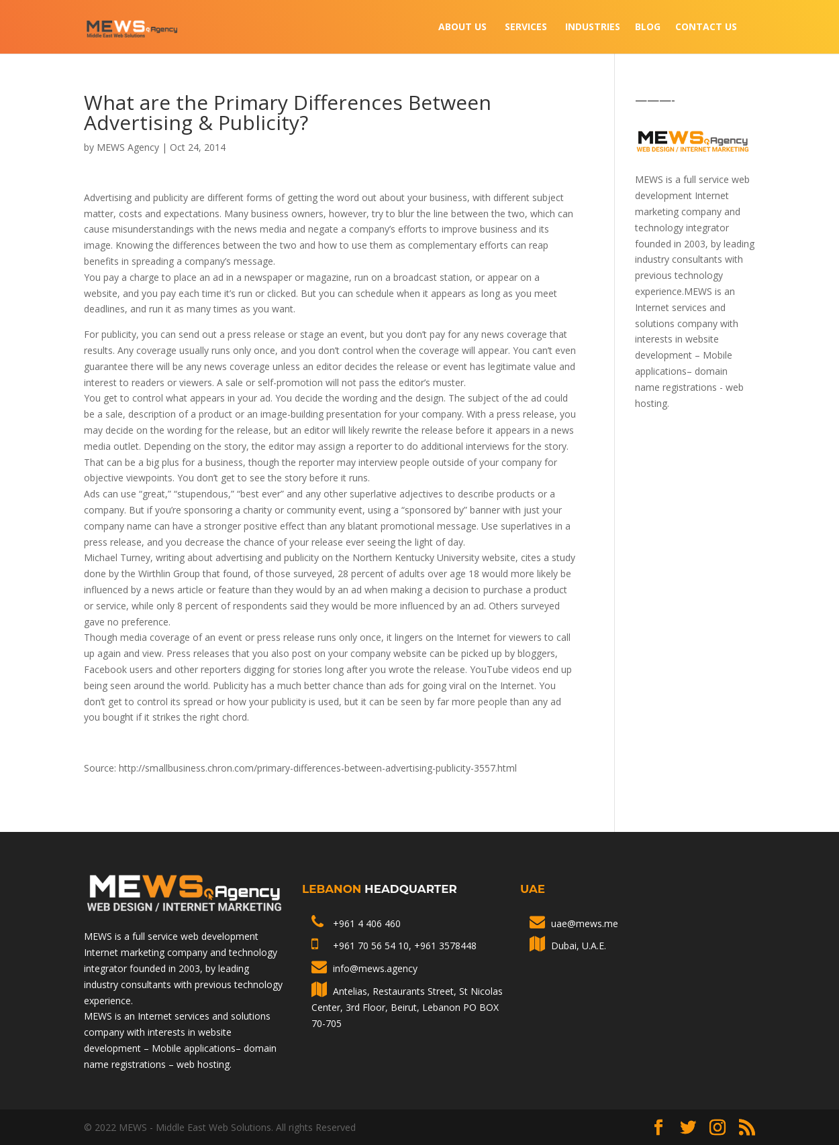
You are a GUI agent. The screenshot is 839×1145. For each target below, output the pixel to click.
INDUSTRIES (592, 27)
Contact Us (706, 27)
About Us (462, 27)
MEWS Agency (128, 147)
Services (526, 27)
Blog (647, 27)
